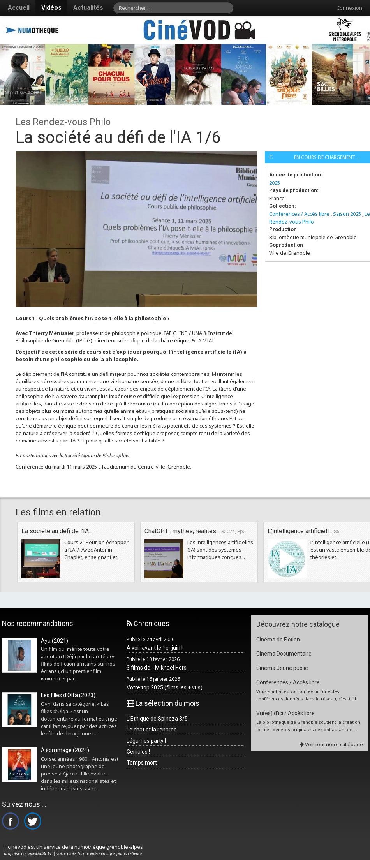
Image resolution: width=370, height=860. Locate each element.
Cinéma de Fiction (278, 639)
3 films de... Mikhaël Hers (157, 667)
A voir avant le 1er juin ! (155, 648)
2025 (274, 182)
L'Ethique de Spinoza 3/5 (157, 718)
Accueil (19, 7)
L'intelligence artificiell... (303, 531)
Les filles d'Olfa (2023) (68, 695)
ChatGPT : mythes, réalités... (195, 531)
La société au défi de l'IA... (56, 531)
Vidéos (51, 7)
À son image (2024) (65, 750)
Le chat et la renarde (152, 729)
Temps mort (142, 763)
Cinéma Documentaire (284, 653)
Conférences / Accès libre (299, 213)
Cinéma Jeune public (282, 668)
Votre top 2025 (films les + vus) (165, 687)
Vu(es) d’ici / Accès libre (285, 713)
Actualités (88, 7)
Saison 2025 (347, 213)
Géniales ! (138, 752)
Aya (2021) (54, 641)
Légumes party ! (146, 741)
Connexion (349, 7)
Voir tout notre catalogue (331, 744)
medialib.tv (40, 853)
